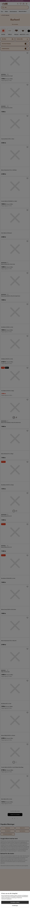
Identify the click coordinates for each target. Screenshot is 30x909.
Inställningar (15, 905)
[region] (15, 900)
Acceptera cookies (15, 902)
